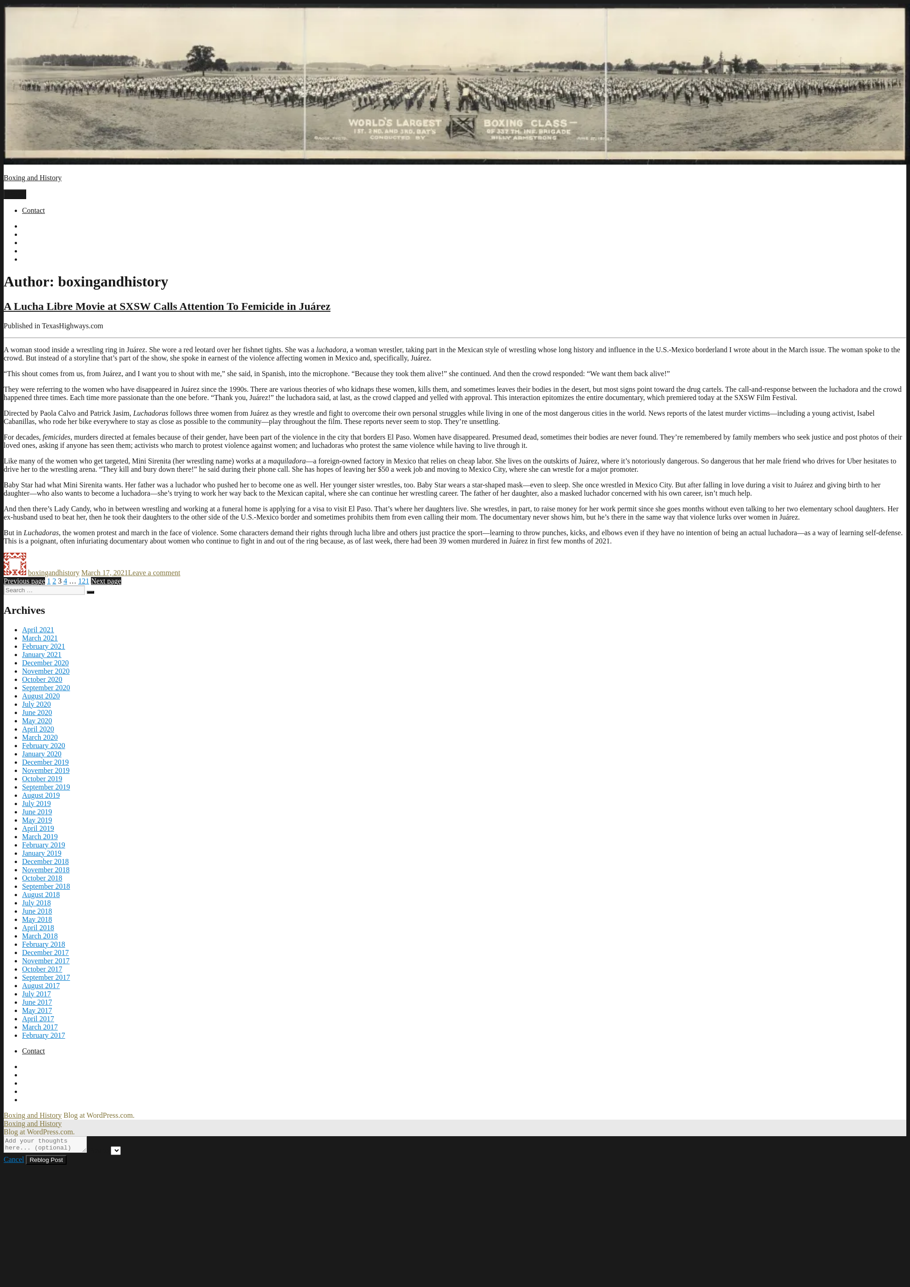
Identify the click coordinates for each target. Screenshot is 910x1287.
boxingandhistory (53, 573)
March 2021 (40, 638)
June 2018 (37, 911)
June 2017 (37, 1002)
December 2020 (45, 663)
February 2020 (43, 745)
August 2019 (41, 795)
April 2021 (38, 630)
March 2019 (40, 837)
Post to (108, 1153)
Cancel (14, 1162)
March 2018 (40, 936)
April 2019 (38, 828)
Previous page (24, 581)
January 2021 (42, 654)
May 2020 (37, 721)
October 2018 (42, 878)
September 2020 (46, 688)
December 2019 (45, 762)
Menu (15, 194)
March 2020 (40, 737)
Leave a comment (154, 573)
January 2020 (42, 754)
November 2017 (46, 961)
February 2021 (43, 646)
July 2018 (36, 903)
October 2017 (42, 969)
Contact (33, 210)
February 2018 (43, 944)
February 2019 (43, 845)
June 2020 (37, 712)
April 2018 (38, 928)
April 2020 (38, 729)
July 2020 (36, 704)
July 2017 (36, 994)
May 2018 (37, 919)
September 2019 (46, 787)
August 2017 (41, 986)
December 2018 (45, 861)
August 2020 (41, 696)
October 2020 (42, 679)
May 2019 (37, 820)
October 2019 (42, 779)
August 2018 (41, 894)
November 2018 (46, 870)
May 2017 (37, 1010)
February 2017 (43, 1035)
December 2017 (45, 952)
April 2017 (38, 1019)
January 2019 (42, 853)
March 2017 (40, 1027)
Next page (106, 581)
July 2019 (36, 803)
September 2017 (46, 977)
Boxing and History (33, 178)
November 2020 (46, 671)
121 (83, 581)
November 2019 (46, 770)
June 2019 (37, 812)
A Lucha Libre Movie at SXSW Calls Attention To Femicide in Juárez (167, 306)
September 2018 (46, 886)
